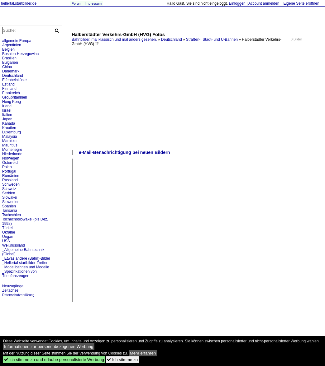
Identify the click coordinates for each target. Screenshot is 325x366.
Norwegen (10, 158)
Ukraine (8, 232)
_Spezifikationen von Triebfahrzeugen (19, 273)
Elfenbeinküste (14, 80)
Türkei (7, 228)
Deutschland (171, 39)
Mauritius (9, 145)
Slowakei (9, 197)
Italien (7, 115)
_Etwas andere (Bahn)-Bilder (26, 258)
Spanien (9, 206)
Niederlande (12, 154)
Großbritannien (14, 97)
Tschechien (11, 215)
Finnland (9, 88)
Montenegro (12, 149)
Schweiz (9, 189)
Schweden (11, 184)
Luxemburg (11, 132)
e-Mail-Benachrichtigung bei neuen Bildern (124, 152)
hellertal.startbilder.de (18, 3)
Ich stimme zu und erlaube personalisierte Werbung (54, 359)
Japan (7, 119)
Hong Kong (11, 102)
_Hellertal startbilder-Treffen (25, 263)
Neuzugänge (12, 286)
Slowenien (10, 202)
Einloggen (237, 3)
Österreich (10, 162)
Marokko (9, 141)
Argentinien (11, 45)
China (7, 67)
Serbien (8, 193)
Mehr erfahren (143, 353)
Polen (7, 167)
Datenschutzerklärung (18, 295)
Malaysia (9, 136)
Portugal (9, 171)
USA (6, 241)
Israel (6, 110)
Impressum (93, 3)
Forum (77, 3)
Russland (10, 180)
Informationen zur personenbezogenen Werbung (48, 346)
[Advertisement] (195, 102)
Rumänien (10, 176)
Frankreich (11, 93)
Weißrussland (13, 245)
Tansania (9, 210)
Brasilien (9, 58)
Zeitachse (10, 290)
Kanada (8, 123)
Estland (8, 84)
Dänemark (10, 71)
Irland (7, 106)
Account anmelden (263, 3)
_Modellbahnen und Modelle (25, 267)
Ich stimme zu (122, 359)
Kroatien (9, 128)
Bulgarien (10, 62)
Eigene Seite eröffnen (301, 3)
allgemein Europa (16, 41)
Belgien (8, 49)
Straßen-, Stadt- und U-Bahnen (212, 39)
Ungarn (8, 236)
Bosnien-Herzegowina (20, 54)
